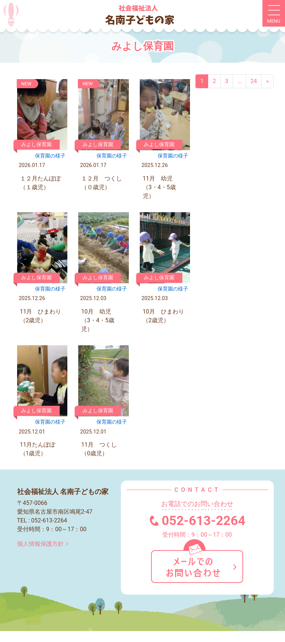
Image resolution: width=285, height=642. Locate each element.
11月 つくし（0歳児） (99, 449)
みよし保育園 (36, 144)
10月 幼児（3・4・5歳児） (97, 320)
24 (253, 81)
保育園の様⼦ (50, 156)
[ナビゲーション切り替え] (273, 13)
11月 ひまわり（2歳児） (41, 316)
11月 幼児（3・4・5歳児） (159, 187)
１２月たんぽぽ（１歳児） (40, 183)
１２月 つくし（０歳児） (101, 183)
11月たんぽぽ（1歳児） (38, 449)
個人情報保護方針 (44, 543)
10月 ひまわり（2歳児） (163, 316)
